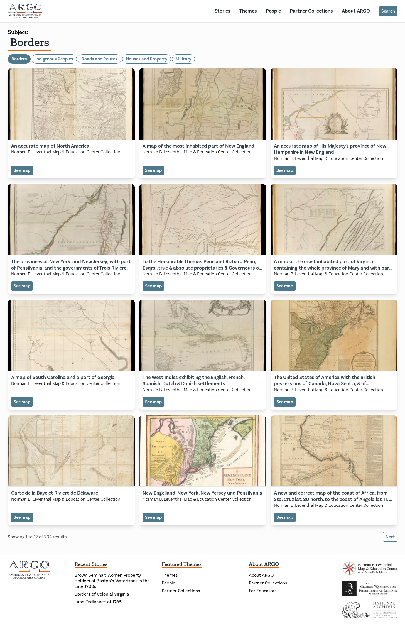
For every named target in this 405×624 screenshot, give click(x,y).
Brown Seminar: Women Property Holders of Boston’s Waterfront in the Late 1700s (112, 580)
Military (183, 59)
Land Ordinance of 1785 (98, 602)
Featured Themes (182, 564)
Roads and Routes (99, 59)
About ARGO (356, 11)
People (273, 11)
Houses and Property (146, 59)
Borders (19, 59)
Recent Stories (91, 564)
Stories (222, 11)
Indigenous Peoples (54, 59)
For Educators (263, 591)
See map (22, 170)
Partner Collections (311, 11)
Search (388, 11)
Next (390, 537)
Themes (248, 11)
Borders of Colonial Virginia (102, 594)
